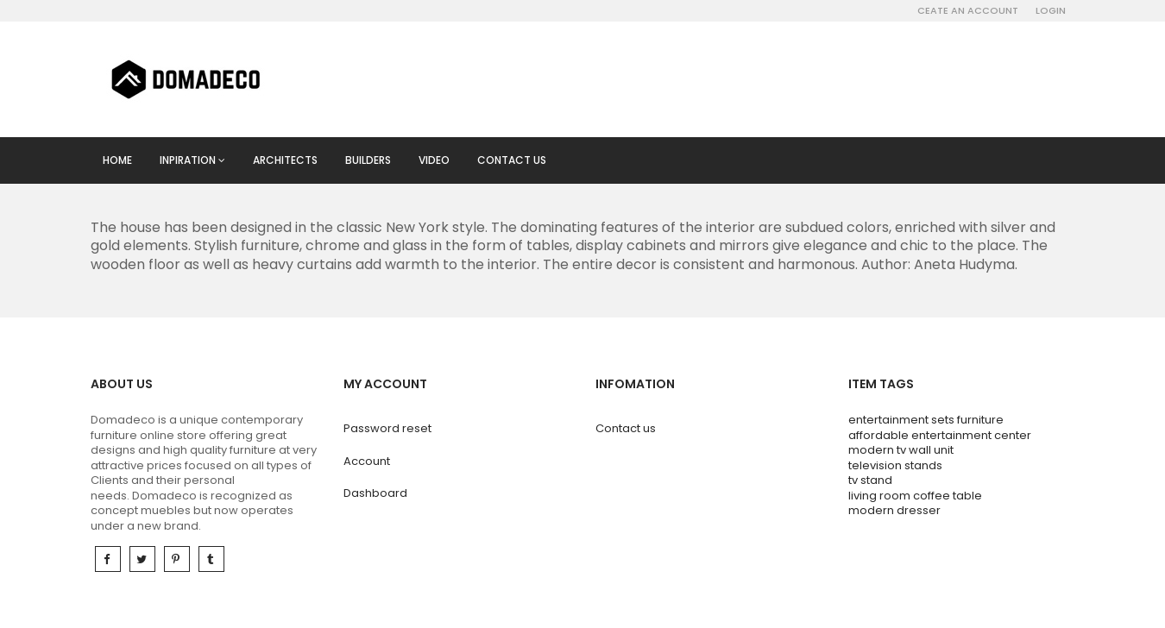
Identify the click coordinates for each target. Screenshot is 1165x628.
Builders (368, 160)
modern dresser (894, 510)
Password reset (387, 428)
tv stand (870, 480)
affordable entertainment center (939, 435)
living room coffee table (915, 495)
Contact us (511, 160)
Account (366, 461)
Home (117, 160)
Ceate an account (967, 10)
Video (434, 160)
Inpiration (192, 160)
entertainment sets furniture (926, 419)
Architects (285, 160)
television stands (895, 465)
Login (1051, 10)
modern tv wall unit (901, 450)
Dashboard (375, 493)
